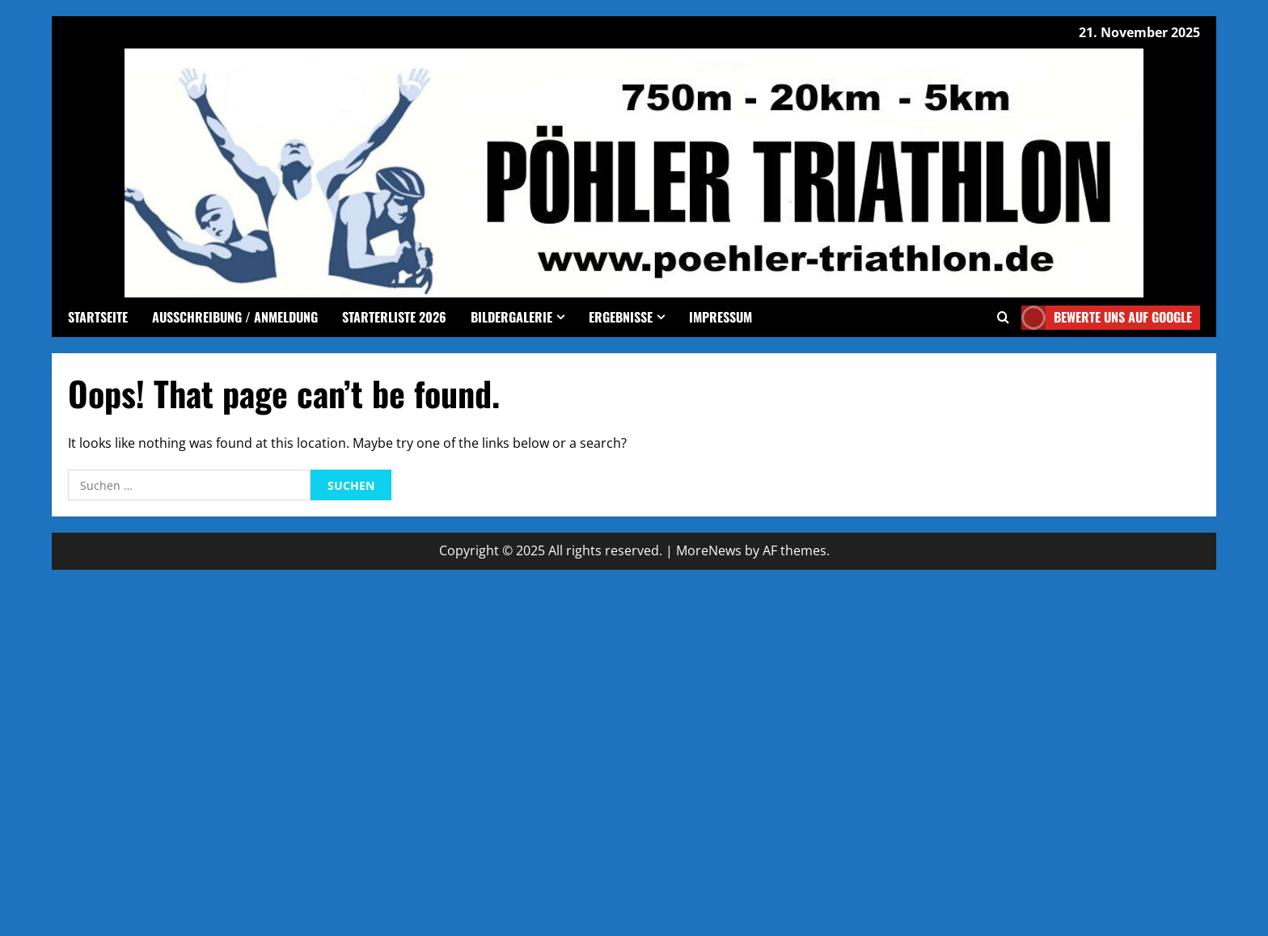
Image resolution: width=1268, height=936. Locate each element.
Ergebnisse (621, 317)
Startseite (98, 317)
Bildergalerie (511, 317)
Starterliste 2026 (394, 317)
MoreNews (709, 550)
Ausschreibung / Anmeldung (235, 317)
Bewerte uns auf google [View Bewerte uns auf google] (1106, 318)
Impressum (720, 317)
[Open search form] (1003, 317)
